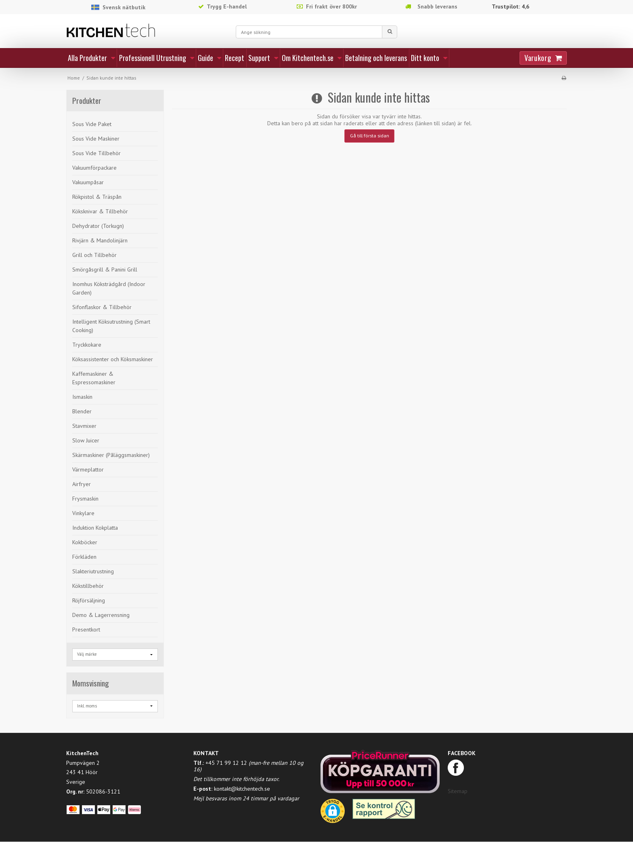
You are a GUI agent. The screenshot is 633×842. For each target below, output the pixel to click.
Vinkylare (83, 513)
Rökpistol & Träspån (97, 196)
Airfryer (81, 484)
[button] (333, 814)
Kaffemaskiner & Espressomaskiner (93, 378)
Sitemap (457, 791)
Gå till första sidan (369, 136)
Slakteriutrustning (93, 571)
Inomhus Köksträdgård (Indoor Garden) (108, 288)
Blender (82, 411)
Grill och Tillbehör (94, 255)
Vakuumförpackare (94, 167)
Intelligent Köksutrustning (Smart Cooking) (111, 326)
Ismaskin (82, 396)
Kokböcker (84, 542)
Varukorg (537, 58)
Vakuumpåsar (88, 182)
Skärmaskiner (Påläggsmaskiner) (111, 455)
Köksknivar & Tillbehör (100, 211)
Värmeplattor (88, 469)
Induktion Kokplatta (95, 527)
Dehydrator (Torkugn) (98, 225)
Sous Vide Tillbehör (96, 153)
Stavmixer (84, 425)
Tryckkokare (86, 344)
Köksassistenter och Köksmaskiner (112, 359)
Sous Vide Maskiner (95, 138)
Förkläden (84, 556)
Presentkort (86, 629)
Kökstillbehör (88, 585)
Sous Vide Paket (91, 124)
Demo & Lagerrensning (101, 615)
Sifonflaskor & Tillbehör (102, 307)
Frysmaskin (85, 498)
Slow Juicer (85, 440)
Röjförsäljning (88, 600)
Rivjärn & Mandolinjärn (100, 240)
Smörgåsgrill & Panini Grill (104, 269)
